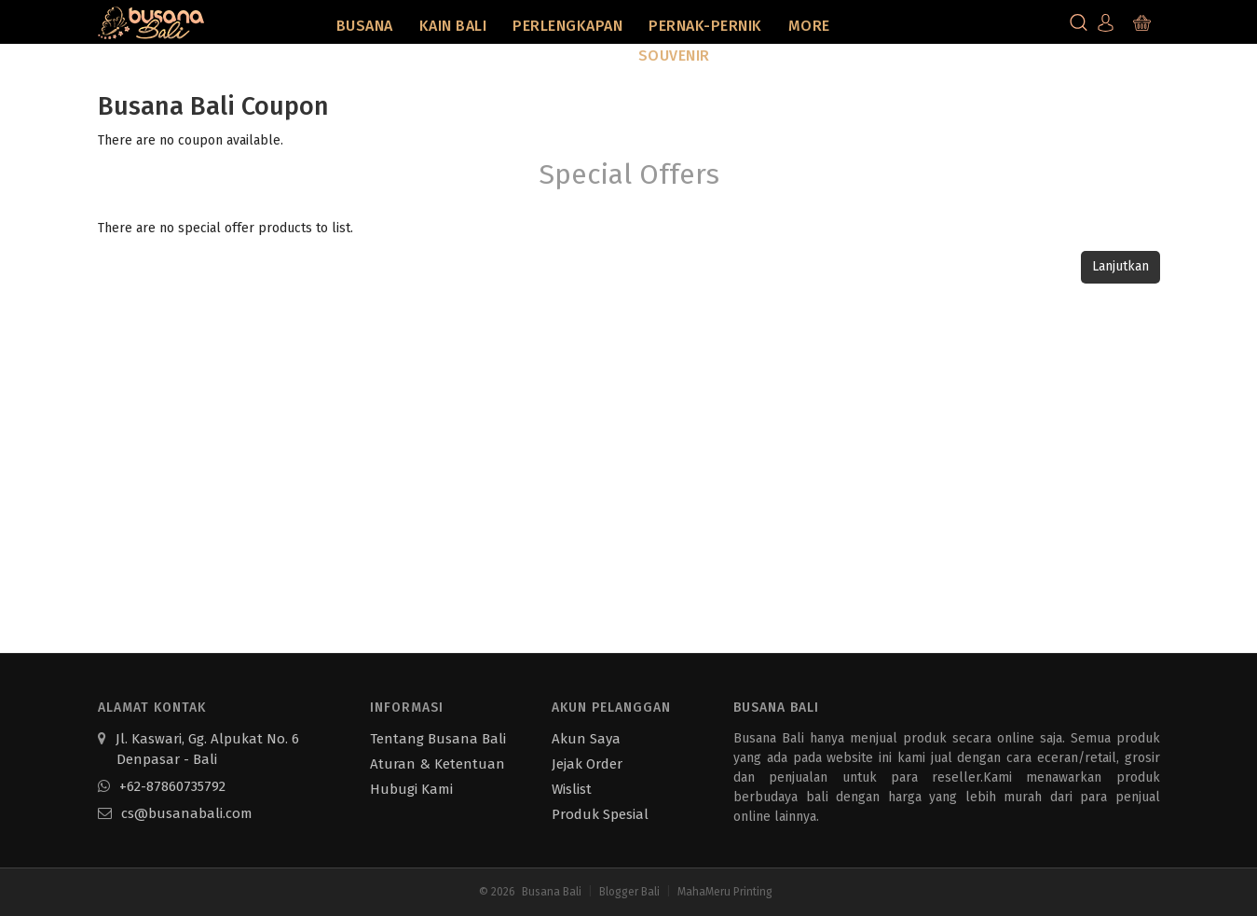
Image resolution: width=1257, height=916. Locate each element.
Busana (364, 26)
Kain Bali (453, 26)
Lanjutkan (1120, 266)
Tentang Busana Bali (438, 738)
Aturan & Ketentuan (437, 764)
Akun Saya (586, 738)
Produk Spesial (600, 814)
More (809, 26)
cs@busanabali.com (175, 813)
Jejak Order (587, 764)
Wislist (572, 789)
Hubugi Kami (411, 789)
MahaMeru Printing (724, 891)
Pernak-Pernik (705, 26)
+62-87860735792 (161, 786)
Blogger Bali (629, 891)
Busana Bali (551, 891)
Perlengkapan (567, 26)
